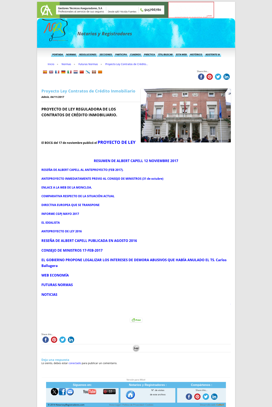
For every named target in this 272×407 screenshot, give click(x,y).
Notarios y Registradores (104, 33)
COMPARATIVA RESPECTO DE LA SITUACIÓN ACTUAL (77, 196)
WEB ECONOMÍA (55, 275)
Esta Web (181, 54)
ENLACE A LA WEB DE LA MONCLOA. (66, 187)
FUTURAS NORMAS (57, 284)
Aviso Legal (115, 404)
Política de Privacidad (133, 404)
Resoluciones (87, 54)
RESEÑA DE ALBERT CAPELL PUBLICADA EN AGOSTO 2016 (89, 240)
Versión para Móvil (136, 379)
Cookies (149, 404)
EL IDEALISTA (50, 223)
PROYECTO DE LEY (117, 142)
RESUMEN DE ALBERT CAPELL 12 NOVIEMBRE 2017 (136, 160)
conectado (75, 363)
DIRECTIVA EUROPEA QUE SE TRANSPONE (70, 205)
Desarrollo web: (212, 404)
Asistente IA (213, 54)
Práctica (149, 54)
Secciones (106, 54)
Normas (71, 54)
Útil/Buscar (165, 54)
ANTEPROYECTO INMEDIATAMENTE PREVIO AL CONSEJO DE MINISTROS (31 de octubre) (102, 179)
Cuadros (135, 54)
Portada (57, 54)
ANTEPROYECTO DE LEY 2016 (61, 231)
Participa (121, 54)
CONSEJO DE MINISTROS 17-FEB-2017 (72, 250)
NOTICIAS (49, 294)
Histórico (196, 54)
